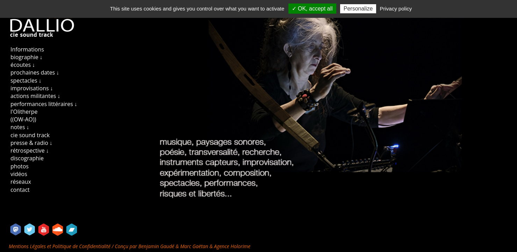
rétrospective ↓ (29, 150)
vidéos (18, 174)
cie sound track (30, 135)
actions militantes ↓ (35, 96)
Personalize (358, 9)
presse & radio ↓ (31, 143)
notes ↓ (19, 127)
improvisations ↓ (31, 88)
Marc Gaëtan (194, 246)
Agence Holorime (232, 246)
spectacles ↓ (26, 80)
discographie (27, 158)
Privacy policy (396, 9)
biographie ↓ (26, 57)
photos (19, 166)
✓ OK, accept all (312, 9)
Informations (27, 49)
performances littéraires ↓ (43, 104)
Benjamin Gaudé (157, 246)
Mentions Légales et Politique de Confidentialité (60, 246)
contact (20, 190)
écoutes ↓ (22, 65)
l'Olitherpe (23, 111)
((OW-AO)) (23, 119)
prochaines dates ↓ (34, 72)
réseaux (20, 182)
